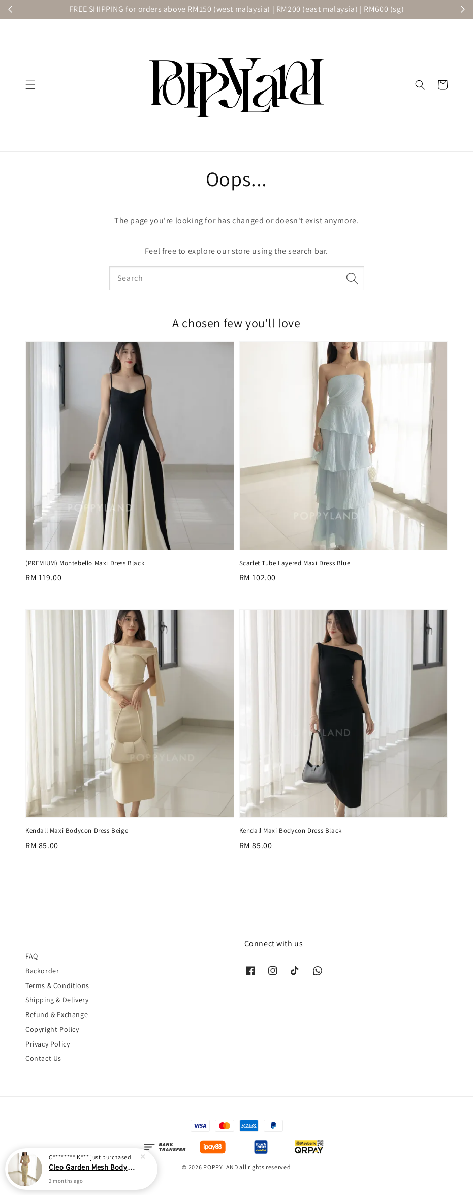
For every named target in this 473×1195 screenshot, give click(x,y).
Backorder (42, 970)
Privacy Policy (47, 1044)
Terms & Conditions (57, 985)
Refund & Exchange (56, 1014)
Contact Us (43, 1058)
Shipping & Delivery (56, 999)
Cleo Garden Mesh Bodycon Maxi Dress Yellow (93, 1167)
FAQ (31, 956)
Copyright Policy (52, 1029)
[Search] (352, 278)
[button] (30, 85)
